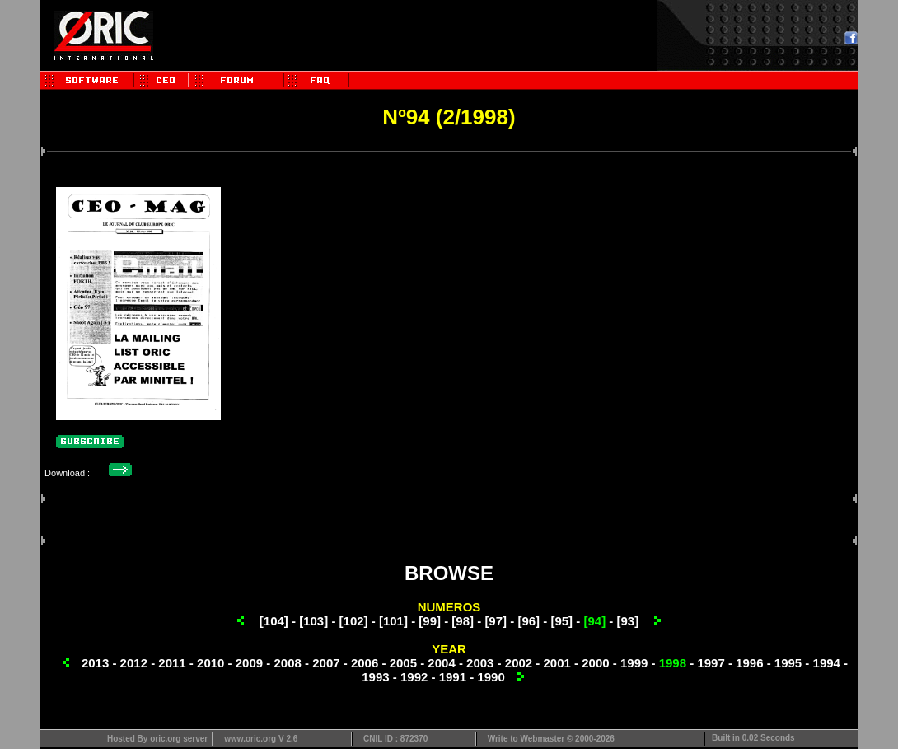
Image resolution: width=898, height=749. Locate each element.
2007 (325, 663)
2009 (249, 663)
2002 (518, 663)
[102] (353, 621)
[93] (627, 621)
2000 (595, 663)
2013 (95, 663)
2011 (171, 663)
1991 (452, 677)
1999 (634, 663)
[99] (430, 621)
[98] (462, 621)
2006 (364, 663)
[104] (274, 621)
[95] (561, 621)
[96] (528, 621)
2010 (210, 663)
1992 (414, 677)
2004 (441, 663)
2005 (403, 663)
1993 (375, 677)
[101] (393, 621)
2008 (287, 663)
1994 (826, 663)
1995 (788, 663)
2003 (479, 663)
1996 (749, 663)
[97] (495, 621)
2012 (133, 663)
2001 (557, 663)
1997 (710, 663)
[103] (313, 621)
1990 (490, 677)
